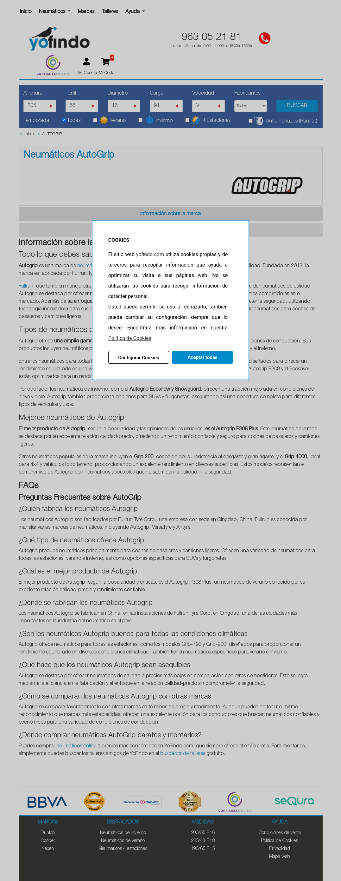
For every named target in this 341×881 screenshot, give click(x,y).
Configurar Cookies (138, 358)
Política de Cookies (129, 338)
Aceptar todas (203, 357)
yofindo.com (150, 254)
